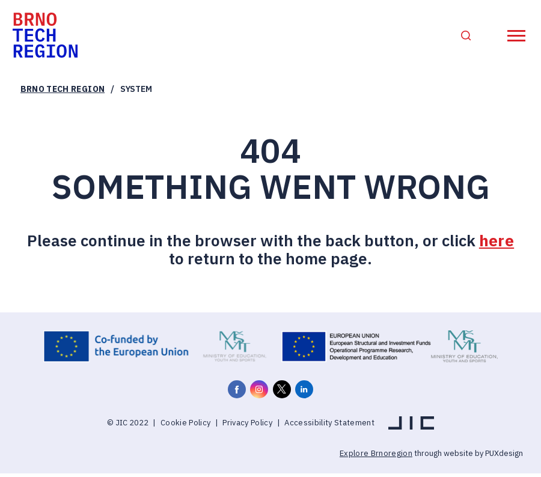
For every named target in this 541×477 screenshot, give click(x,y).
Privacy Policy (247, 426)
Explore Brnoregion (376, 457)
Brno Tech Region (62, 93)
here (496, 244)
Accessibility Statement (329, 426)
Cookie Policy (185, 426)
